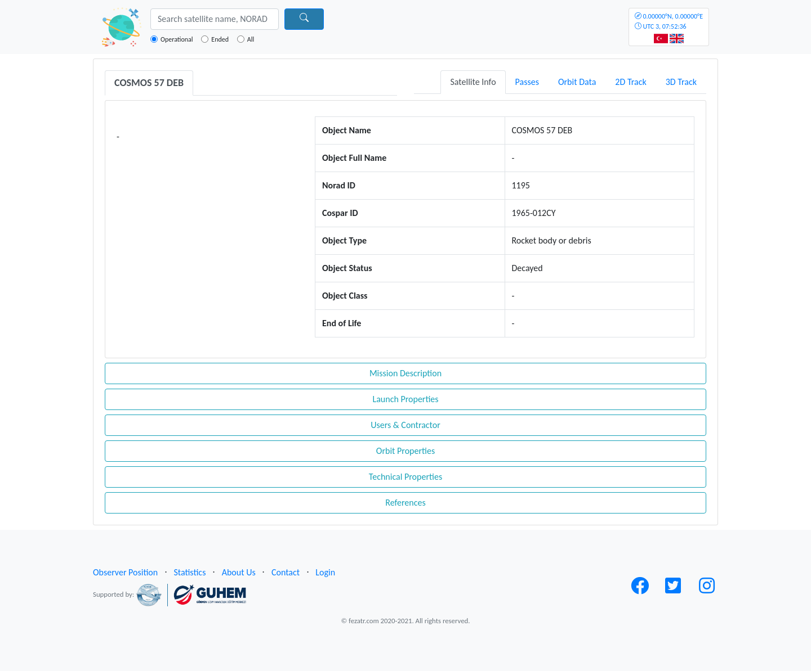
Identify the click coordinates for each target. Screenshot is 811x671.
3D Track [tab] (681, 81)
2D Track (630, 81)
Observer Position (125, 572)
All (250, 39)
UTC (669, 21)
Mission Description (405, 373)
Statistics (189, 572)
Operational (177, 39)
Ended (220, 39)
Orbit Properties (405, 450)
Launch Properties (405, 399)
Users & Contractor (405, 425)
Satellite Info (473, 81)
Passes (527, 81)
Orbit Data (577, 81)
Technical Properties (405, 476)
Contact (285, 572)
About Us (239, 572)
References (405, 502)
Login (325, 572)
